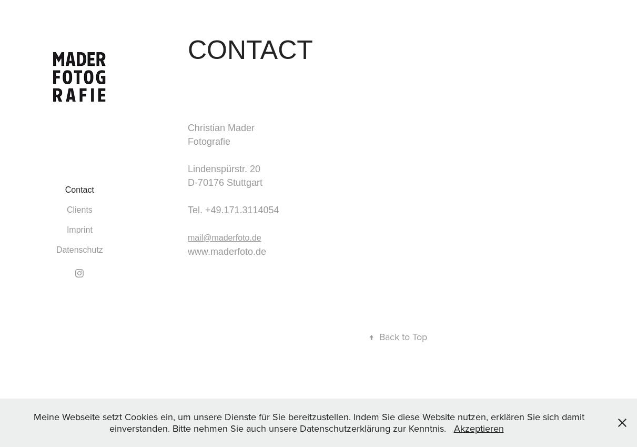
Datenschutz (79, 249)
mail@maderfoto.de (224, 237)
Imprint (80, 229)
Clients (80, 209)
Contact (79, 189)
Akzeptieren (479, 428)
